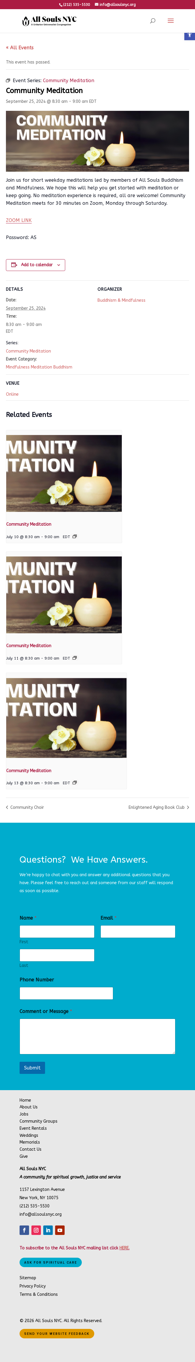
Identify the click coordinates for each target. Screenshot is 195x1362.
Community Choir (26, 807)
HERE (124, 1248)
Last (24, 965)
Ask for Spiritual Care (50, 1262)
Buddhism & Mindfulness (122, 300)
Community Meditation (28, 351)
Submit (32, 1068)
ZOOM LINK (19, 220)
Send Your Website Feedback (56, 1334)
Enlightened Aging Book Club (157, 807)
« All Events (19, 48)
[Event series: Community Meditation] (75, 536)
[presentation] (64, 473)
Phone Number (37, 980)
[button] (189, 35)
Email (108, 918)
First (24, 941)
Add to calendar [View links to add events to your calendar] (36, 264)
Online (12, 394)
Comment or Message (46, 1011)
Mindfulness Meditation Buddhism (39, 367)
